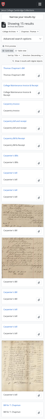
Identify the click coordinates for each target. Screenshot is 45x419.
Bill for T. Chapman (12, 405)
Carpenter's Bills (10, 155)
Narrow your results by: (22, 17)
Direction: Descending (32, 55)
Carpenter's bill (10, 173)
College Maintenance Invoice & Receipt (20, 85)
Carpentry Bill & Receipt (14, 138)
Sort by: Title (13, 55)
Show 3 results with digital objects (27, 61)
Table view (20, 51)
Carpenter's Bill (10, 292)
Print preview (9, 46)
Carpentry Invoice (11, 104)
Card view (8, 51)
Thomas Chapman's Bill (14, 68)
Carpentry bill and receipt (15, 121)
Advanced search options (17, 38)
